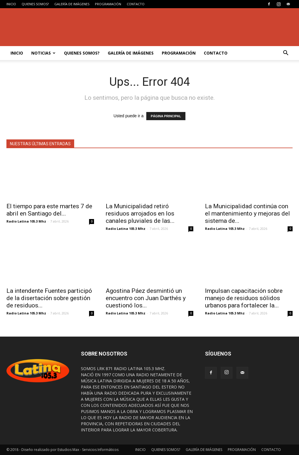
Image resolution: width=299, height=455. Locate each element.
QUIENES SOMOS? (35, 4)
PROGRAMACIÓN (108, 4)
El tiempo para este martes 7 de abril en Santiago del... (49, 210)
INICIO (11, 4)
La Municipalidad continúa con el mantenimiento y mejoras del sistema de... (247, 213)
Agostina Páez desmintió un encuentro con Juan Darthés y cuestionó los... (146, 298)
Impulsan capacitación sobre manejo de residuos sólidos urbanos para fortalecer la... (244, 298)
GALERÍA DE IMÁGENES (71, 4)
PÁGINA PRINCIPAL (166, 116)
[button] (286, 53)
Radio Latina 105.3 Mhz (26, 221)
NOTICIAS (43, 53)
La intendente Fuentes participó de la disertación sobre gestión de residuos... (49, 298)
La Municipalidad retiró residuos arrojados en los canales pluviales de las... (140, 213)
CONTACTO (136, 4)
